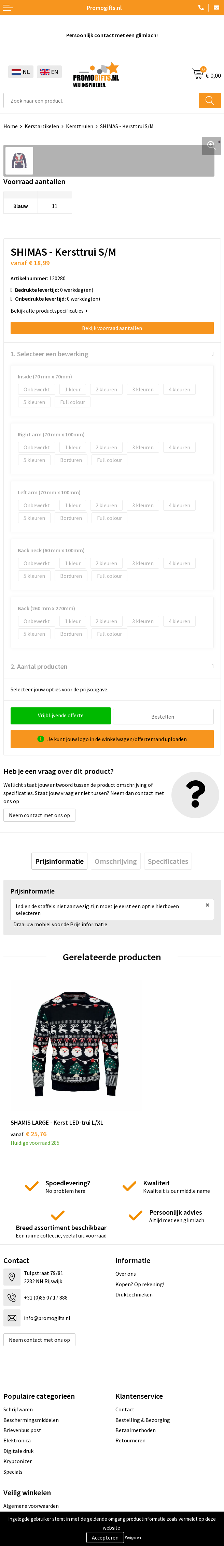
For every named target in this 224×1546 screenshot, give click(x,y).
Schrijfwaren (18, 1371)
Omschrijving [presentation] (116, 860)
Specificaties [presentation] (168, 860)
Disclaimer (15, 1499)
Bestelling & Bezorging (142, 1381)
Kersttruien (79, 126)
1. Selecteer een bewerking (49, 353)
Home (10, 126)
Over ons (125, 1235)
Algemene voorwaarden (31, 1467)
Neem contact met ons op (39, 813)
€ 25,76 (28, 1095)
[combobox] (101, 100)
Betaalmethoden (135, 1392)
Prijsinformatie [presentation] (59, 860)
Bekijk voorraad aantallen (112, 328)
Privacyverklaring (23, 1488)
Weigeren (133, 1537)
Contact (125, 1371)
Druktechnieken (134, 1256)
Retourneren (130, 1402)
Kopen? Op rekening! (139, 1246)
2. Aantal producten (39, 666)
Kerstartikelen (42, 126)
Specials (13, 1433)
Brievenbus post (22, 1392)
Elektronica (17, 1402)
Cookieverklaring (23, 1478)
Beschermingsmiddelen (31, 1381)
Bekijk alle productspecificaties (49, 310)
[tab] (59, 859)
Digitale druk (18, 1412)
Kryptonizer (17, 1423)
